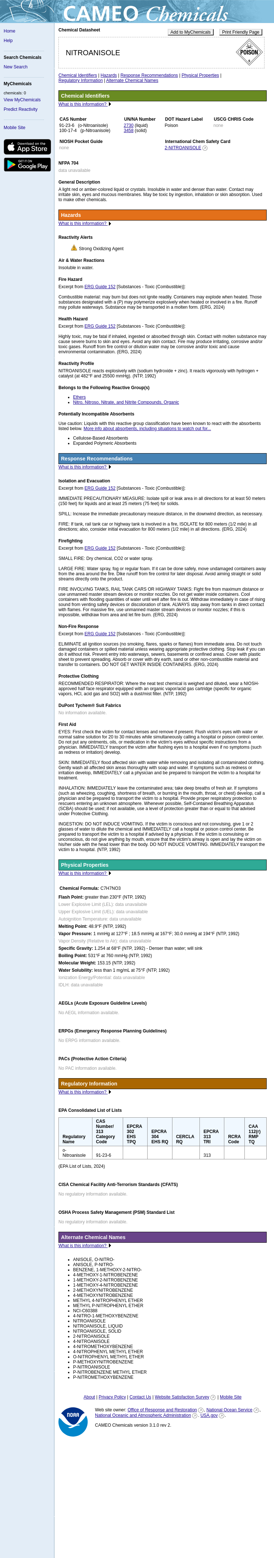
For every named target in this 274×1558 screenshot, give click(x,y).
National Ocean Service (229, 1409)
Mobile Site (14, 127)
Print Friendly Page (240, 32)
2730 (129, 125)
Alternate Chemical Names (132, 80)
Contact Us (140, 1397)
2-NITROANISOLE (183, 147)
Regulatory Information (80, 80)
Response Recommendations (149, 75)
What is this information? (83, 104)
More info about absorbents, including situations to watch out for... (147, 428)
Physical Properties (200, 75)
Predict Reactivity (21, 109)
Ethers (79, 397)
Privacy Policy (112, 1397)
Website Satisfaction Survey (182, 1397)
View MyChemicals (22, 99)
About (89, 1397)
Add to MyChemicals (191, 32)
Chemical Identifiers (77, 75)
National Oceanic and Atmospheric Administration (143, 1415)
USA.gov (209, 1415)
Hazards (108, 75)
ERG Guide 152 (99, 286)
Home (9, 31)
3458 (129, 130)
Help (8, 40)
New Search (15, 66)
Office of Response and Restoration (162, 1409)
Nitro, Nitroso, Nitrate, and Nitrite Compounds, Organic (126, 402)
